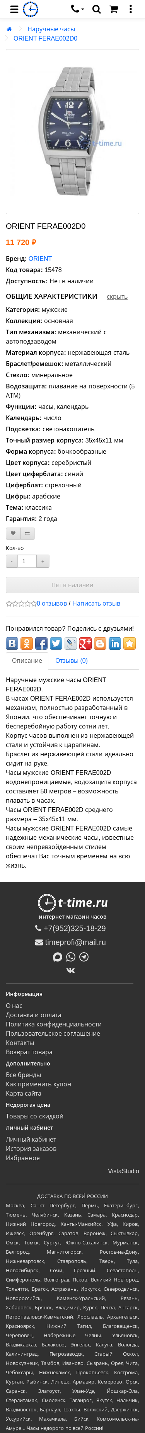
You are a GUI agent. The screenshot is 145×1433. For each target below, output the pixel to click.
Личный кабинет (31, 1139)
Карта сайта (23, 1093)
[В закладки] (13, 534)
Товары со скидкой (34, 1116)
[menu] (14, 9)
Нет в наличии (72, 585)
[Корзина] (113, 9)
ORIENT (40, 258)
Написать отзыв (96, 603)
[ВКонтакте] (72, 970)
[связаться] (77, 9)
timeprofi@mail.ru (70, 942)
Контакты (20, 1043)
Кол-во (15, 548)
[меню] (130, 9)
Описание (27, 660)
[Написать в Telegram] (85, 956)
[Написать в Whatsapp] (72, 956)
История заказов (31, 1148)
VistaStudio (123, 1171)
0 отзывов (52, 603)
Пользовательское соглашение (53, 1033)
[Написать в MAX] (59, 956)
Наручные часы (51, 29)
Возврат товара (29, 1052)
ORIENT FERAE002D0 (45, 38)
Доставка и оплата (33, 1015)
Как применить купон (38, 1084)
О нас (14, 1005)
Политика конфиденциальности (54, 1024)
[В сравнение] (27, 534)
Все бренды (23, 1075)
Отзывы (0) (71, 660)
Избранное (23, 1158)
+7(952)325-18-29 (70, 928)
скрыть (117, 296)
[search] (96, 9)
